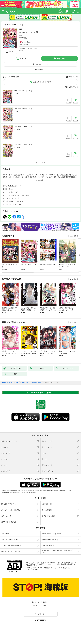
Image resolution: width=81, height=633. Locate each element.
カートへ (23, 58)
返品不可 (21, 50)
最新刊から (74, 87)
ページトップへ (40, 614)
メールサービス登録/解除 (10, 510)
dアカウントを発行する (40, 602)
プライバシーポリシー (9, 540)
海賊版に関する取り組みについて (13, 551)
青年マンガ (13, 192)
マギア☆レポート (16, 198)
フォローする (37, 32)
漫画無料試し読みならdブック (10, 382)
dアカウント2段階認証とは (11, 545)
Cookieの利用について (50, 545)
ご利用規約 (5, 534)
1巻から (67, 87)
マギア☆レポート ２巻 (23, 109)
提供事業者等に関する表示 (51, 534)
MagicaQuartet (23, 32)
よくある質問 (47, 510)
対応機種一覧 (47, 504)
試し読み (11, 52)
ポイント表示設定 (48, 516)
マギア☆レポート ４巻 (23, 144)
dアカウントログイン (9, 522)
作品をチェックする (42, 64)
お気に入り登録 (73, 77)
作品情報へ (39, 69)
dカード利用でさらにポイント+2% (28, 48)
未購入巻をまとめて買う (42, 82)
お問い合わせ (6, 516)
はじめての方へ (8, 504)
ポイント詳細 (24, 44)
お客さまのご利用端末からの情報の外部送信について (59, 551)
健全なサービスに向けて (51, 540)
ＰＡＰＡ (32, 32)
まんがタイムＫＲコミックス (19, 195)
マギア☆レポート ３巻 (23, 126)
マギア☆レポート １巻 (23, 91)
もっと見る (72, 236)
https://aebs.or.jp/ (32, 569)
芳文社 (11, 189)
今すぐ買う (61, 58)
